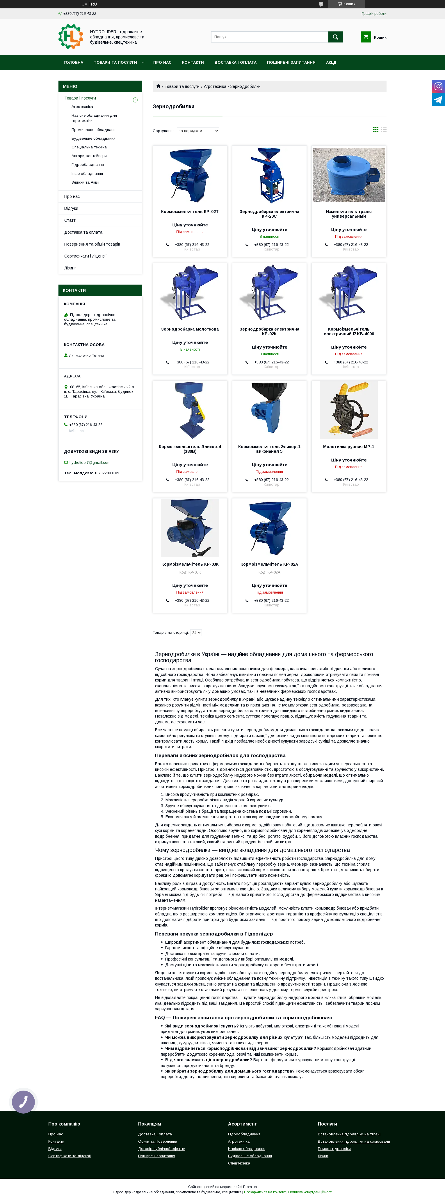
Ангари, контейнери (89, 156)
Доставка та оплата (83, 232)
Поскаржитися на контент (265, 1192)
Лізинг (70, 268)
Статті (70, 220)
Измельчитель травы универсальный (349, 214)
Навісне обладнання (246, 1148)
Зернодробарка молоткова (190, 329)
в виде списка (384, 131)
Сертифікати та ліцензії (69, 1156)
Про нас (162, 62)
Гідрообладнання (88, 164)
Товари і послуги (80, 98)
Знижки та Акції (85, 182)
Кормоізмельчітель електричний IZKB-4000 (349, 331)
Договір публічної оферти (161, 1148)
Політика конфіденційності (310, 1192)
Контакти (193, 62)
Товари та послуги (115, 62)
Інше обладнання (87, 173)
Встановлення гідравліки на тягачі (349, 1134)
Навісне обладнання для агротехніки (94, 118)
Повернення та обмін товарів (92, 244)
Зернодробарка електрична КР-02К (269, 331)
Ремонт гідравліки (334, 1148)
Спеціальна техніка (89, 147)
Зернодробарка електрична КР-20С (269, 214)
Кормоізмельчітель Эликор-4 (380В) (190, 449)
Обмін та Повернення (157, 1141)
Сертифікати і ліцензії (85, 256)
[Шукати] (335, 36)
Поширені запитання (291, 62)
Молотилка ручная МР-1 (348, 446)
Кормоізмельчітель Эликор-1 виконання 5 (269, 449)
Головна (73, 62)
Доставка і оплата (235, 62)
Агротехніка (215, 86)
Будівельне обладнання (93, 138)
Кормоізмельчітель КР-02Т (190, 211)
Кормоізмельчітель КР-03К (190, 564)
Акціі (331, 62)
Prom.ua (250, 1187)
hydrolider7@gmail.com (90, 462)
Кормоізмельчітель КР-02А (269, 564)
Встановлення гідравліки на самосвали (354, 1141)
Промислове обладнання (95, 129)
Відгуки (71, 208)
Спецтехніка (239, 1163)
